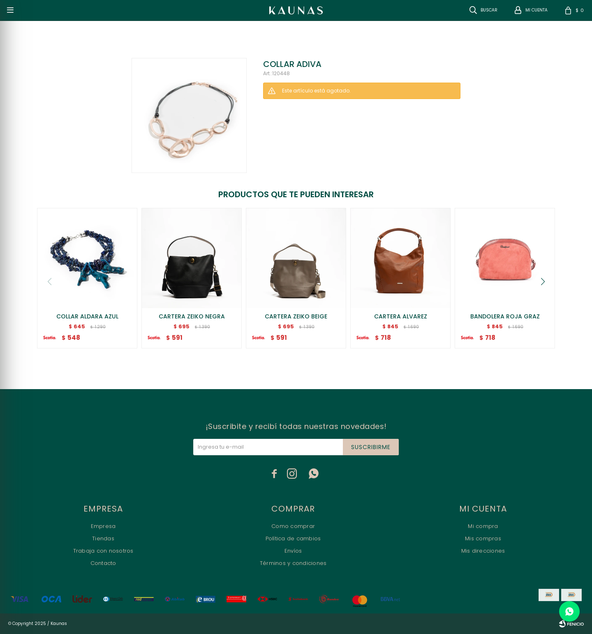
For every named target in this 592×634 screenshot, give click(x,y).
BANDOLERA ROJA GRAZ (505, 316)
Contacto (103, 563)
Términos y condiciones (293, 563)
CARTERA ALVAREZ (400, 316)
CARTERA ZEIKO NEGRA (192, 316)
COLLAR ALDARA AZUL (87, 316)
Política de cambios (293, 538)
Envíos (293, 551)
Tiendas (103, 538)
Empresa (103, 526)
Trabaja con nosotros (103, 551)
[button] (542, 281)
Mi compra (483, 526)
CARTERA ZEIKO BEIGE (296, 316)
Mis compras (483, 538)
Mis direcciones (483, 551)
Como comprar (293, 526)
